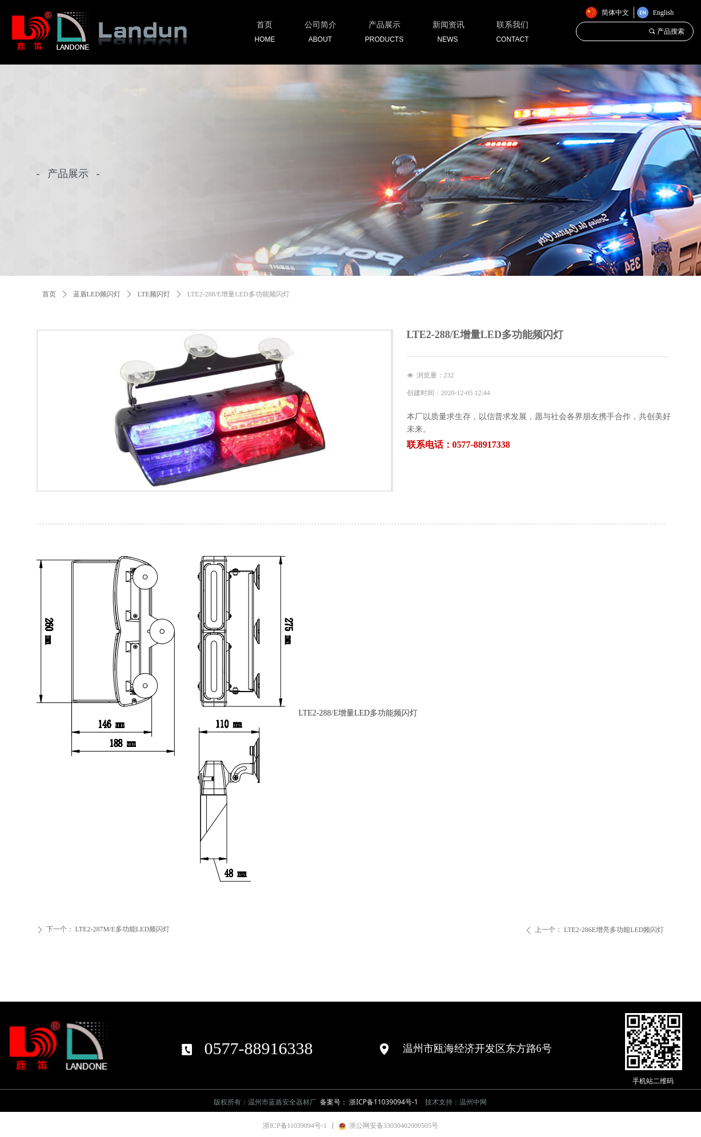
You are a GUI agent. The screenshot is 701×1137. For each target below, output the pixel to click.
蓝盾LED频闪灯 (97, 294)
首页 (49, 294)
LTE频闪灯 (154, 294)
